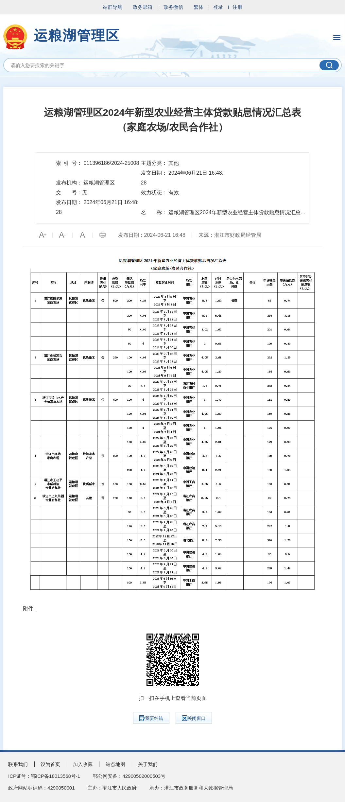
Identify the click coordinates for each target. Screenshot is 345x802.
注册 (237, 7)
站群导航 (112, 7)
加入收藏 (83, 764)
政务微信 (173, 7)
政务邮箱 (142, 7)
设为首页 (50, 764)
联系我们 (18, 764)
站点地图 (115, 764)
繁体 (198, 7)
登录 (218, 7)
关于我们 (148, 764)
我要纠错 (151, 718)
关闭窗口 (194, 718)
